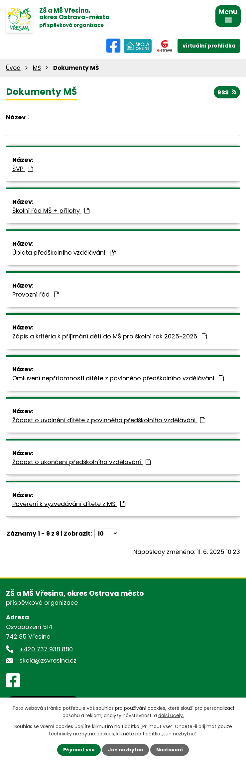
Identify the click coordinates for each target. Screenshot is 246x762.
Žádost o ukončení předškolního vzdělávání (81, 462)
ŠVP (22, 169)
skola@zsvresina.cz (47, 660)
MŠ (37, 68)
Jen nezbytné (125, 749)
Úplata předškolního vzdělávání (64, 252)
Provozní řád (35, 294)
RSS (226, 92)
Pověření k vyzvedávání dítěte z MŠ (68, 504)
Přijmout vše (79, 749)
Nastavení (169, 749)
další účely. (171, 715)
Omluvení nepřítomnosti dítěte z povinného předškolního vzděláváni (118, 378)
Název (16, 117)
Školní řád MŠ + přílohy (50, 210)
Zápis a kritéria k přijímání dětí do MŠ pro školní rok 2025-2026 (109, 336)
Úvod (13, 68)
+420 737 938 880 (46, 649)
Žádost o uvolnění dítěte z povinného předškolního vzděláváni (108, 420)
